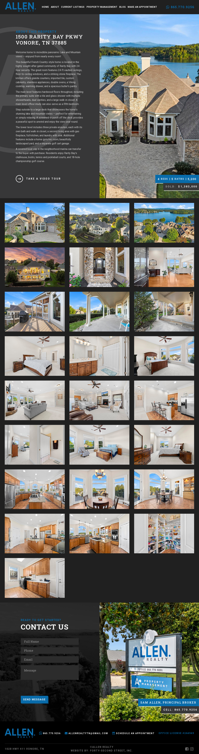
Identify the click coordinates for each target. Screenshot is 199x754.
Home (45, 7)
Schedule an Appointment (135, 733)
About (55, 7)
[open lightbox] (35, 222)
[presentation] (45, 688)
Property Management (102, 7)
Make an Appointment (142, 7)
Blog (122, 7)
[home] (20, 7)
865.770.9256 (182, 7)
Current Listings (73, 7)
